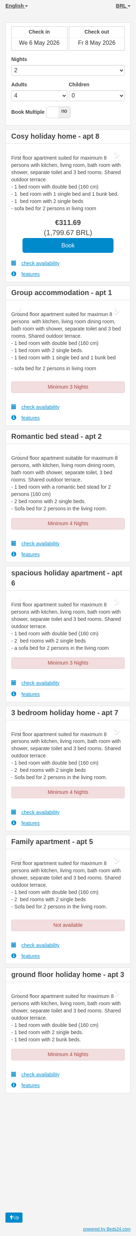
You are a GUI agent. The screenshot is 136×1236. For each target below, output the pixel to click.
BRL (123, 6)
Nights (19, 59)
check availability (35, 263)
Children (79, 84)
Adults (19, 84)
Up (14, 1217)
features (25, 274)
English (16, 6)
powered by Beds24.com (107, 1229)
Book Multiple (28, 112)
